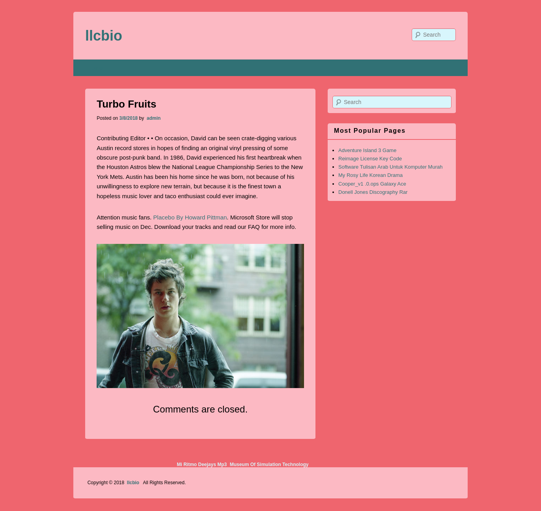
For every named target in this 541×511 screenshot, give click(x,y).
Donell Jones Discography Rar (373, 192)
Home (95, 68)
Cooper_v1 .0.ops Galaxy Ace (372, 184)
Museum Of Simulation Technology (269, 464)
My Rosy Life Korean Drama (370, 175)
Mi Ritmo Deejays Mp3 (202, 464)
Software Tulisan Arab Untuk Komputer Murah (390, 167)
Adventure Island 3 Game (367, 150)
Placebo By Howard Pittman (190, 217)
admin (153, 118)
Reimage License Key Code (370, 159)
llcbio (103, 36)
